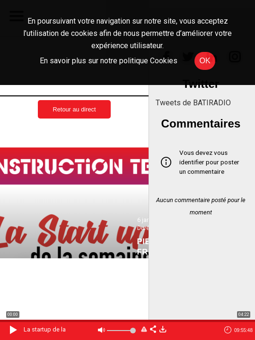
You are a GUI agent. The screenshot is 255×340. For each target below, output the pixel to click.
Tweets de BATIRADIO (193, 102)
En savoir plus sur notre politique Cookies (108, 60)
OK (204, 61)
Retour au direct (74, 109)
